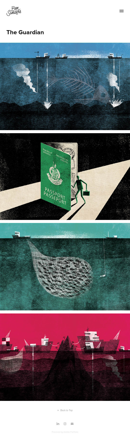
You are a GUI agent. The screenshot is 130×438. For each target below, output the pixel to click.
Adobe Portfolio (70, 431)
